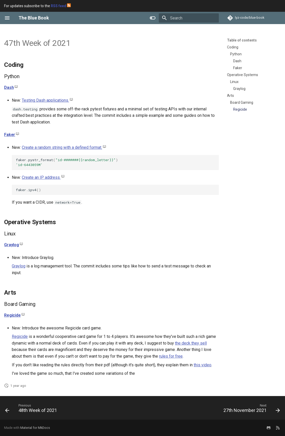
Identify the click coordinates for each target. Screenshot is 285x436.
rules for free (171, 356)
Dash (9, 87)
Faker (9, 134)
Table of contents (242, 40)
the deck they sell (191, 343)
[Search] (189, 18)
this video (202, 364)
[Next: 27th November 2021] (250, 409)
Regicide (12, 315)
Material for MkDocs (35, 428)
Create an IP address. (41, 177)
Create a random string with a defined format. (62, 147)
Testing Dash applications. (45, 100)
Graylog (11, 244)
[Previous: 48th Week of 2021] (32, 409)
